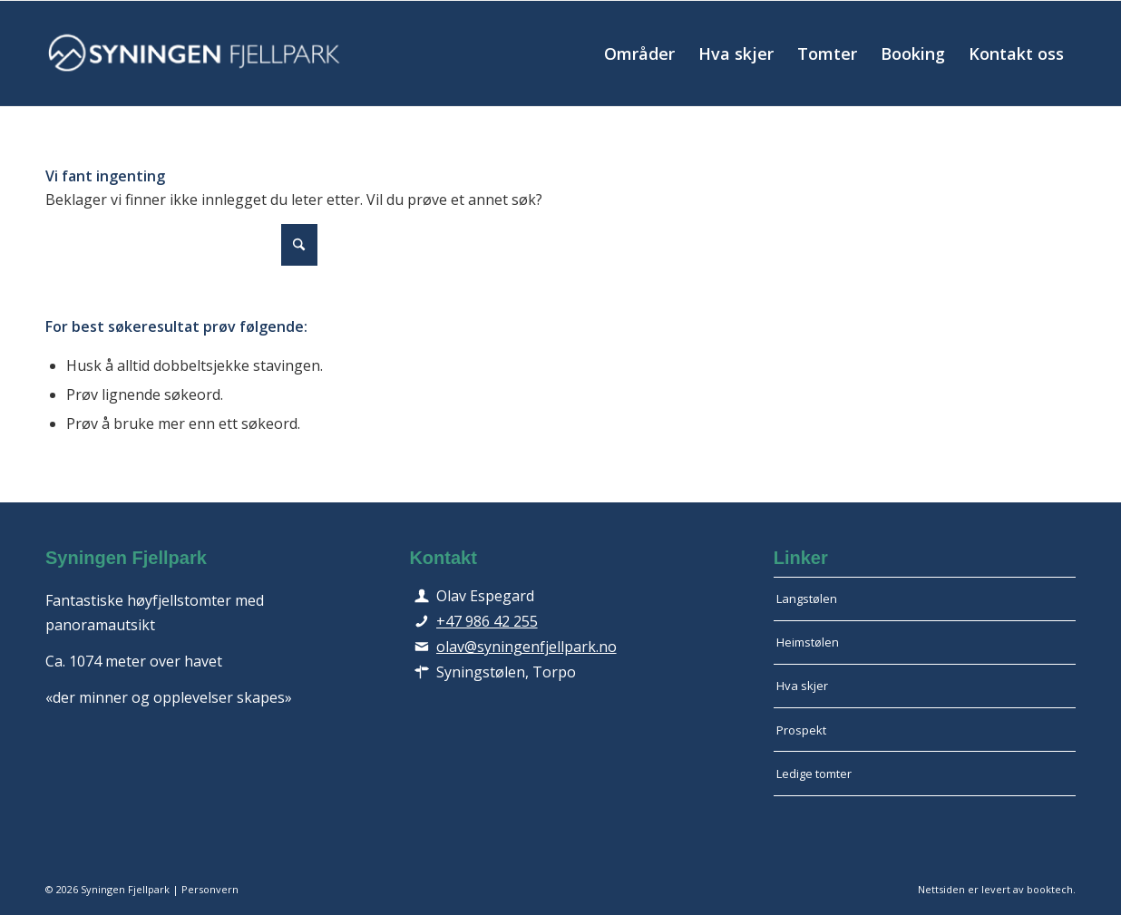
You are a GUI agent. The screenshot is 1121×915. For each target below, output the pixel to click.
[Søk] (181, 245)
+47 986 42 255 (487, 621)
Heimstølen (807, 642)
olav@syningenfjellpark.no (526, 647)
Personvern (210, 889)
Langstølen (806, 598)
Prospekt (801, 730)
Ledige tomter (814, 773)
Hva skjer (802, 685)
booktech (1050, 889)
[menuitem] (639, 53)
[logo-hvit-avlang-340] (194, 53)
